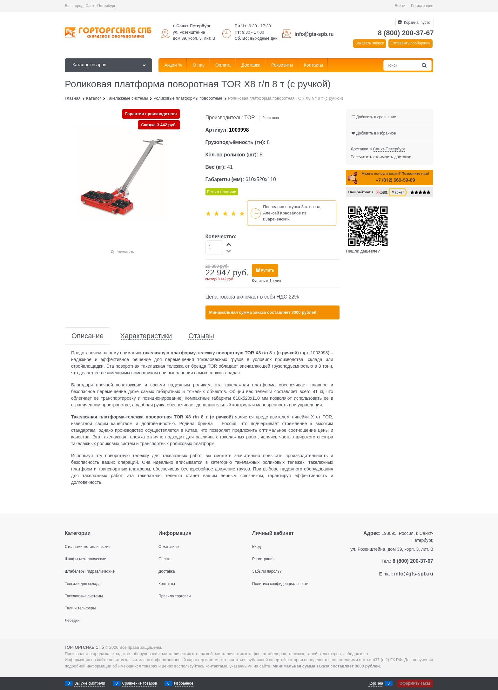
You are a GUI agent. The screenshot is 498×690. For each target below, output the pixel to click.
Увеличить (125, 252)
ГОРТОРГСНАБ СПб (84, 647)
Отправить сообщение (411, 43)
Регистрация (422, 5)
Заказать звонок (369, 43)
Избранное (183, 683)
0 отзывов (271, 118)
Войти (400, 5)
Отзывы (201, 336)
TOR (249, 117)
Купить (267, 270)
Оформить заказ (415, 683)
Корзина (375, 683)
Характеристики (146, 336)
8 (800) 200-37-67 (406, 33)
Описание (87, 336)
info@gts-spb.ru (313, 34)
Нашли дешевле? (363, 251)
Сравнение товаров (139, 683)
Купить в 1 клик (266, 280)
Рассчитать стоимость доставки (381, 156)
